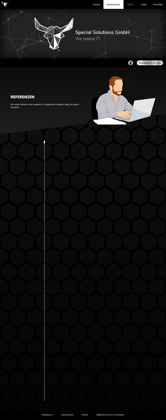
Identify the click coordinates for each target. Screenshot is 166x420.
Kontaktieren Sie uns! (150, 63)
